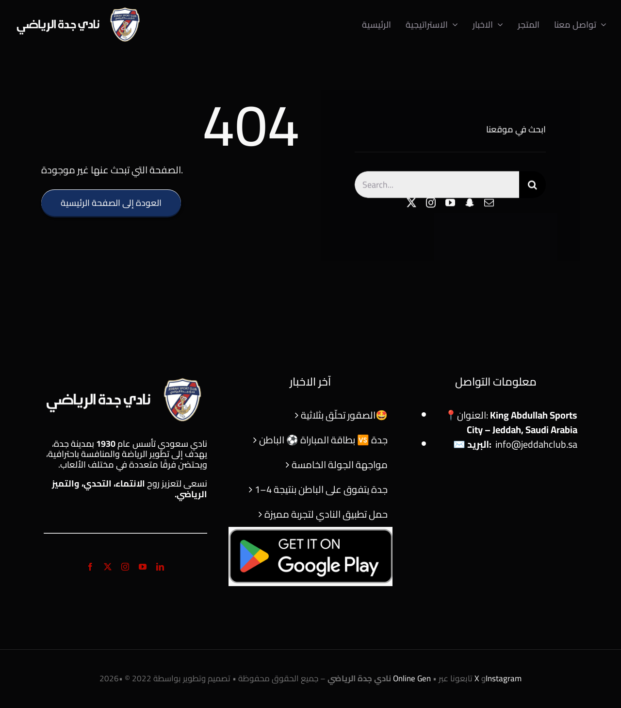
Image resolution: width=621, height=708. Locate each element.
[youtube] (450, 204)
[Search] (532, 185)
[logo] (80, 9)
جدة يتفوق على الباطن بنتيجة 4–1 (321, 489)
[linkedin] (160, 567)
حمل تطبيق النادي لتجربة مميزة (326, 514)
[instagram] (431, 204)
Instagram (504, 678)
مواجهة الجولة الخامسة (340, 464)
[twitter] (411, 204)
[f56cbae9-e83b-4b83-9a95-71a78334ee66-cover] (310, 531)
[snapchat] (469, 204)
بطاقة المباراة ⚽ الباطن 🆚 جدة (323, 440)
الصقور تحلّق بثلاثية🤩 (344, 415)
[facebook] (90, 567)
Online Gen (412, 678)
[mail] (489, 204)
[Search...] (437, 185)
